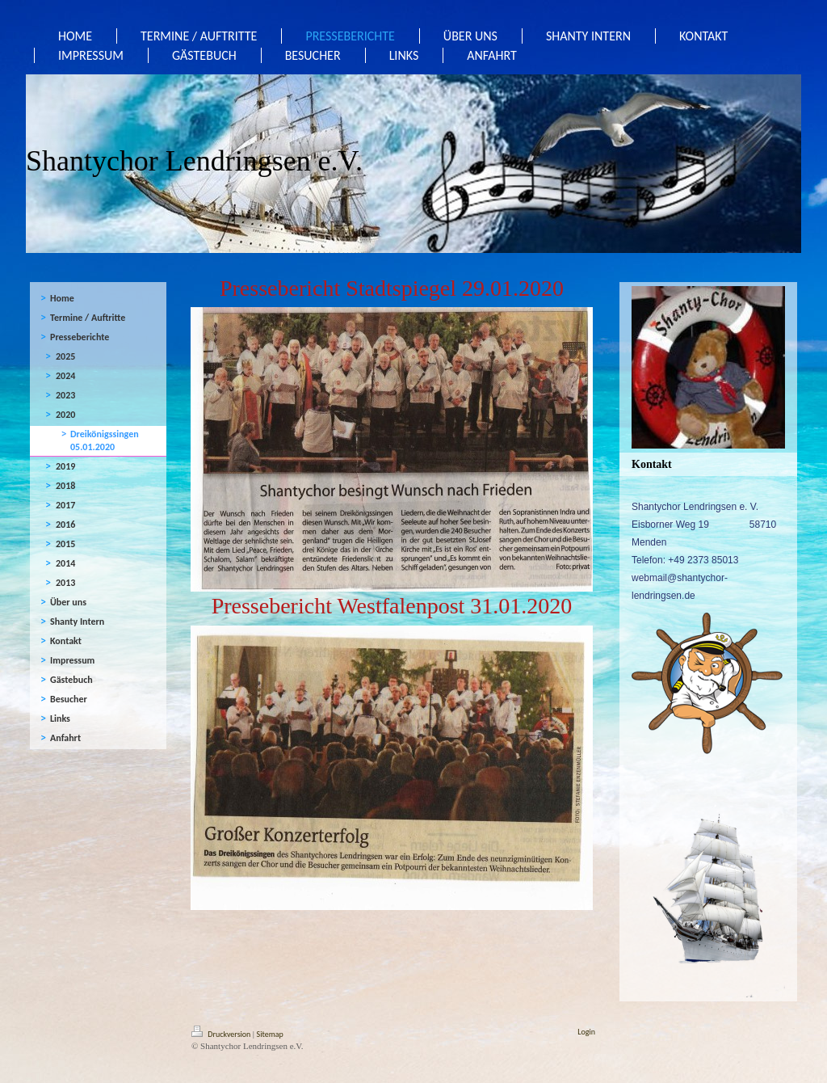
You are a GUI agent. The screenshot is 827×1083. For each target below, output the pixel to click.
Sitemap (270, 1034)
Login (586, 1031)
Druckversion (222, 1034)
